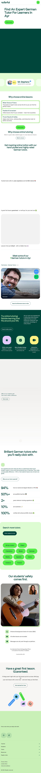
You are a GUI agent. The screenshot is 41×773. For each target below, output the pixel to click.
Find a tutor (9, 22)
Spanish (18, 557)
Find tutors (4, 265)
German (31, 551)
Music (21, 551)
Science (8, 563)
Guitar (30, 557)
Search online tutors (7, 329)
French (19, 563)
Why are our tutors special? (10, 479)
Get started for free (20, 685)
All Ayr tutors (10, 545)
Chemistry (9, 551)
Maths (8, 557)
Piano (22, 545)
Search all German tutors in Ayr (20, 303)
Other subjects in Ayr (9, 533)
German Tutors (12, 265)
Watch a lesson (20, 138)
